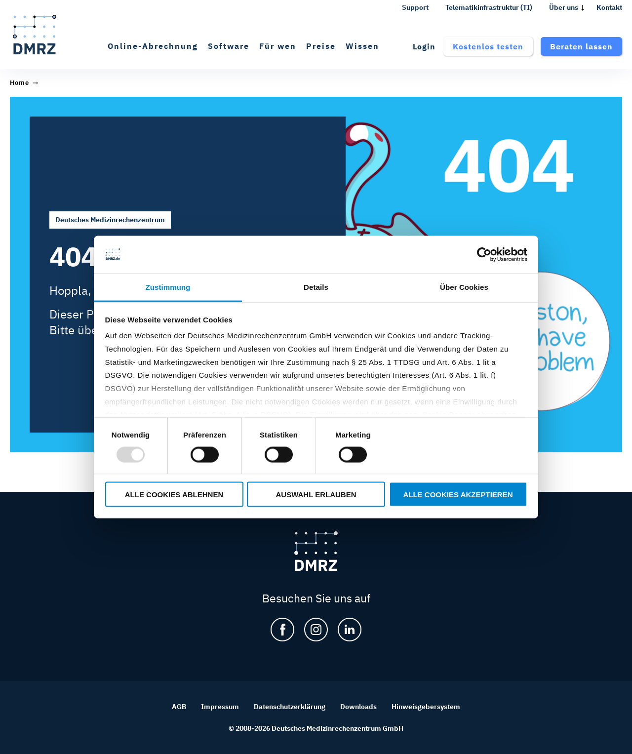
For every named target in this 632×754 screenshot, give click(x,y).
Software (228, 46)
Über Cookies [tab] (464, 287)
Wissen (362, 46)
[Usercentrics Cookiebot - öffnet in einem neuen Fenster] (484, 254)
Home (19, 83)
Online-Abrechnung (153, 46)
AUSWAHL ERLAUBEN (316, 494)
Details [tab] (316, 287)
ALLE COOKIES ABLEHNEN (174, 494)
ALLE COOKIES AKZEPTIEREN (458, 494)
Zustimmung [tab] (168, 287)
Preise (321, 46)
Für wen (277, 46)
